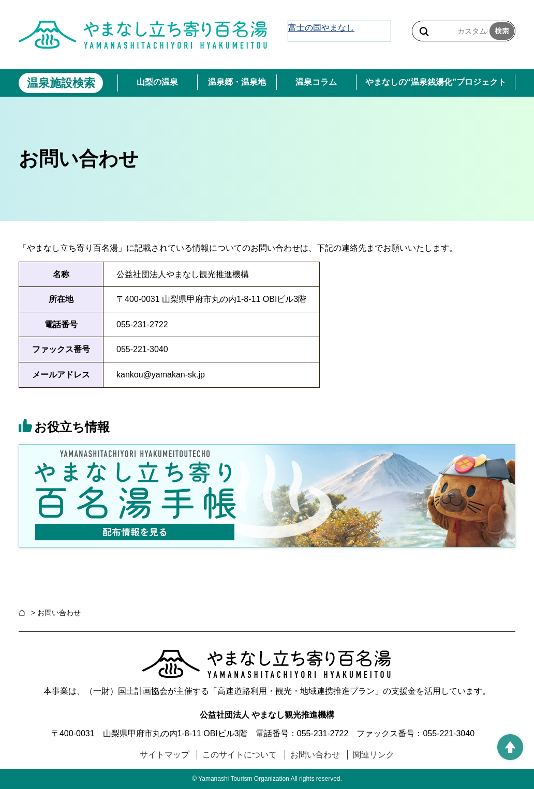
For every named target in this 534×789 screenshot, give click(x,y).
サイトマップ (164, 754)
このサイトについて (239, 754)
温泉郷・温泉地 (237, 82)
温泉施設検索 (61, 83)
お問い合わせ (315, 754)
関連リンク (373, 754)
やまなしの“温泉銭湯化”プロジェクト (435, 82)
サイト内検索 (424, 31)
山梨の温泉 (157, 82)
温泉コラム (316, 82)
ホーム (24, 613)
